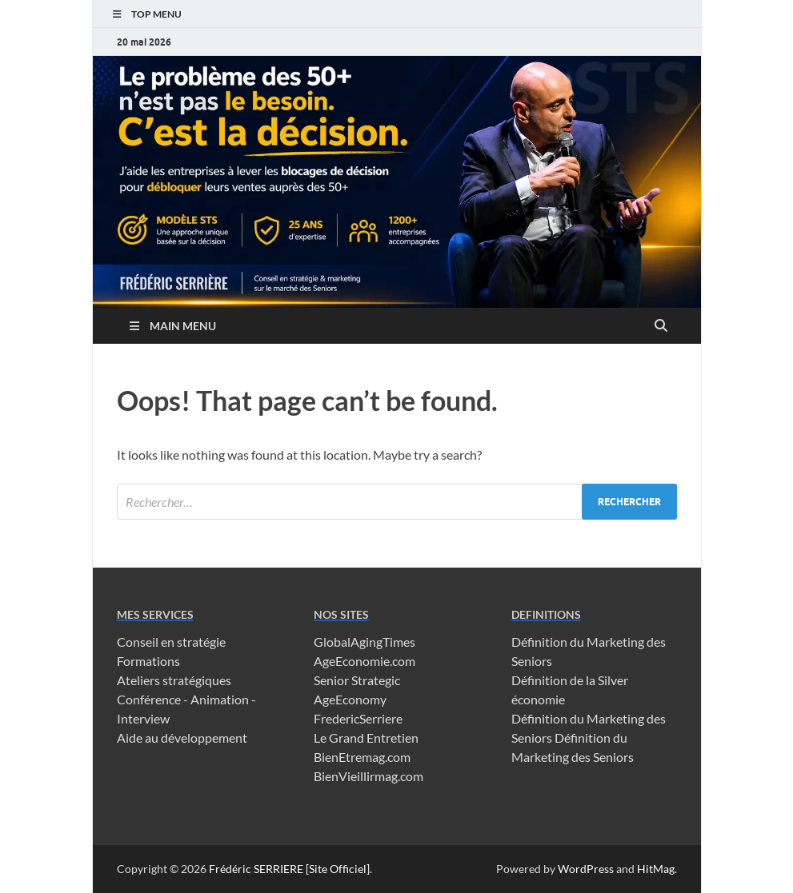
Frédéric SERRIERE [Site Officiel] (289, 868)
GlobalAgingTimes (364, 641)
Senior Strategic (357, 680)
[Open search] (661, 326)
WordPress (586, 868)
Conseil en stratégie (171, 641)
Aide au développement (182, 737)
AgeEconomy (350, 699)
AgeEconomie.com (364, 660)
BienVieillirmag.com (368, 775)
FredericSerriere (358, 718)
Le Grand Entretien (366, 737)
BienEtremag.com (362, 756)
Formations (148, 660)
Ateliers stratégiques (174, 680)
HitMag (656, 868)
